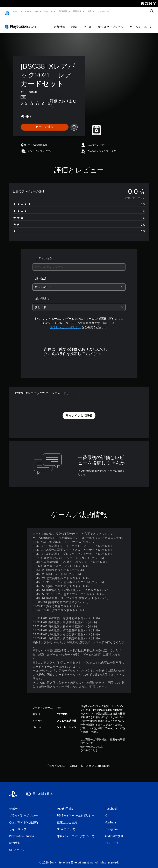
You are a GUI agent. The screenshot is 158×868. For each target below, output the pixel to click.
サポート (101, 11)
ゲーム (16, 11)
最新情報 (77, 11)
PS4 (37, 11)
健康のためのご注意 (91, 742)
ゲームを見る (138, 23)
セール (87, 23)
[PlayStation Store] (21, 22)
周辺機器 (62, 11)
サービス (48, 11)
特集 (74, 23)
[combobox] (79, 263)
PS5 (27, 11)
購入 (90, 11)
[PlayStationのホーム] (7, 11)
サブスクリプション (111, 23)
